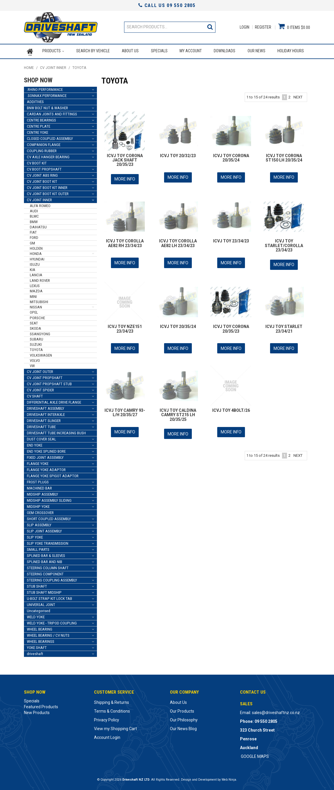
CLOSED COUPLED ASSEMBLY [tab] (50, 137)
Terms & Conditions (112, 709)
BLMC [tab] (34, 215)
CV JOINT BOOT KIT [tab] (42, 180)
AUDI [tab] (34, 210)
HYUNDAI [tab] (37, 258)
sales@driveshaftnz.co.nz (276, 711)
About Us (130, 50)
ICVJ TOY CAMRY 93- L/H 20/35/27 (125, 409)
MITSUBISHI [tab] (39, 300)
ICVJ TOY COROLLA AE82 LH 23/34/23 (178, 241)
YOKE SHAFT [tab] (37, 646)
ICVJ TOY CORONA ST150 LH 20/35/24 (284, 156)
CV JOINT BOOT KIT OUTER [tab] (48, 192)
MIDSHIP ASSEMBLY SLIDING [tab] (49, 499)
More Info (124, 177)
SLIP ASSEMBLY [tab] (39, 523)
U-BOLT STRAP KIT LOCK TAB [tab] (49, 597)
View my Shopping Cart (115, 727)
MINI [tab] (33, 295)
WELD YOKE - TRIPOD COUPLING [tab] (52, 621)
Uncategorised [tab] (38, 609)
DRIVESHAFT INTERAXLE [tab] (46, 413)
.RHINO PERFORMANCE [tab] (45, 88)
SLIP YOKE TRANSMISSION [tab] (47, 542)
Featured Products (41, 705)
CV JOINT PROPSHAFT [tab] (44, 376)
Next (297, 95)
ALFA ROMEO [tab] (40, 204)
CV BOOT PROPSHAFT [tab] (44, 168)
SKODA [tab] (35, 327)
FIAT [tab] (33, 231)
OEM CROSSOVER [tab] (40, 511)
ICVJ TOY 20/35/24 (178, 324)
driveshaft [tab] (35, 652)
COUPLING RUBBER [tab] (42, 149)
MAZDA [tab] (36, 290)
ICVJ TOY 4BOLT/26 (231, 407)
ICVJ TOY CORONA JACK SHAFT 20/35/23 (125, 159)
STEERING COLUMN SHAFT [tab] (48, 566)
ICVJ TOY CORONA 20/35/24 (231, 156)
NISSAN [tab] (36, 306)
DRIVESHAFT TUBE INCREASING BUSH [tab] (56, 431)
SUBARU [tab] (36, 338)
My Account (191, 50)
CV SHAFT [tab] (35, 395)
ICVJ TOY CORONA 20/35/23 (231, 326)
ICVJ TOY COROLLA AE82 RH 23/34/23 (125, 241)
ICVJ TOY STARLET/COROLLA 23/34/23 (284, 244)
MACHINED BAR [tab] (39, 487)
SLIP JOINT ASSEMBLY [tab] (44, 529)
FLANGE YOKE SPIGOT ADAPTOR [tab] (53, 474)
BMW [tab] (34, 220)
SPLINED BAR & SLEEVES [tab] (46, 554)
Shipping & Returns (111, 701)
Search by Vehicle (92, 50)
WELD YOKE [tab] (36, 615)
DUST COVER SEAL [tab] (41, 437)
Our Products (182, 709)
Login (244, 27)
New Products (37, 711)
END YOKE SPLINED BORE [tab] (46, 450)
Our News (256, 50)
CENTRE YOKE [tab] (37, 131)
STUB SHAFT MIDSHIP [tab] (44, 591)
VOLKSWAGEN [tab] (41, 354)
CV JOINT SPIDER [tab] (40, 388)
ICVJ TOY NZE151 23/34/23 (125, 326)
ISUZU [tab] (35, 263)
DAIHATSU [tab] (38, 225)
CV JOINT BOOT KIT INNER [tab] (47, 186)
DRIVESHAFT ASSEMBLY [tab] (45, 407)
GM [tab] (32, 241)
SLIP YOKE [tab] (35, 536)
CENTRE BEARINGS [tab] (41, 119)
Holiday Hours (290, 50)
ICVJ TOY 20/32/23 (178, 154)
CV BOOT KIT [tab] (37, 161)
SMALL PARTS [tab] (38, 548)
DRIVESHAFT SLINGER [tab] (44, 419)
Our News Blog (183, 727)
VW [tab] (32, 364)
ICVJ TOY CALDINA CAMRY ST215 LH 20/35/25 (178, 412)
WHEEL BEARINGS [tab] (40, 640)
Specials (159, 50)
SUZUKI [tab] (36, 343)
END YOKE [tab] (34, 444)
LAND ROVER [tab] (40, 279)
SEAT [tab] (34, 322)
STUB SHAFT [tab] (37, 585)
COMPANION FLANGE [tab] (43, 143)
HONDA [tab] (36, 252)
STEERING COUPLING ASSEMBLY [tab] (52, 579)
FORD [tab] (34, 236)
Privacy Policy (106, 718)
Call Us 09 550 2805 (166, 5)
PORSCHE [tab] (37, 316)
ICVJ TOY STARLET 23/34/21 (283, 326)
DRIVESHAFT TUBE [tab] (41, 425)
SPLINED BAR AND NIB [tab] (44, 560)
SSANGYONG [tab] (40, 332)
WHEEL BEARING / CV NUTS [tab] (48, 634)
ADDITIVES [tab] (35, 100)
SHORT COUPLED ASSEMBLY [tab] (49, 517)
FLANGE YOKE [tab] (37, 462)
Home (30, 50)
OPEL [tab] (34, 311)
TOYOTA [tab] (36, 348)
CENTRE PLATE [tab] (38, 125)
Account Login (107, 736)
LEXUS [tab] (35, 284)
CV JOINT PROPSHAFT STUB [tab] (49, 382)
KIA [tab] (32, 268)
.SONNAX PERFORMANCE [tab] (47, 94)
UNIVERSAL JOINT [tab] (41, 603)
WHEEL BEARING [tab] (39, 628)
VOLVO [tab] (35, 359)
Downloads (224, 50)
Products (51, 50)
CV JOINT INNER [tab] (39, 198)
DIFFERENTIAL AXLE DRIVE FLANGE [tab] (54, 401)
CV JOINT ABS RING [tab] (42, 174)
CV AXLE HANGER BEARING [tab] (48, 155)
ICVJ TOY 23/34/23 (231, 239)
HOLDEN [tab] (36, 247)
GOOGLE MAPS (255, 755)
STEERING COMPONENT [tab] (45, 572)
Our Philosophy (184, 718)
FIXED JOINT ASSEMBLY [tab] (45, 456)
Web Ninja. (229, 778)
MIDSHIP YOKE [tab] (38, 505)
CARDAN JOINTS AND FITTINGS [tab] (52, 112)
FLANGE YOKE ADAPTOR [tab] (46, 468)
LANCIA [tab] (36, 274)
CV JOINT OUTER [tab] (40, 370)
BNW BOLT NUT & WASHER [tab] (47, 106)
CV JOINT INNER (53, 67)
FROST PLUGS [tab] (38, 480)
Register (263, 27)
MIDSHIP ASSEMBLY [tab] (42, 493)
